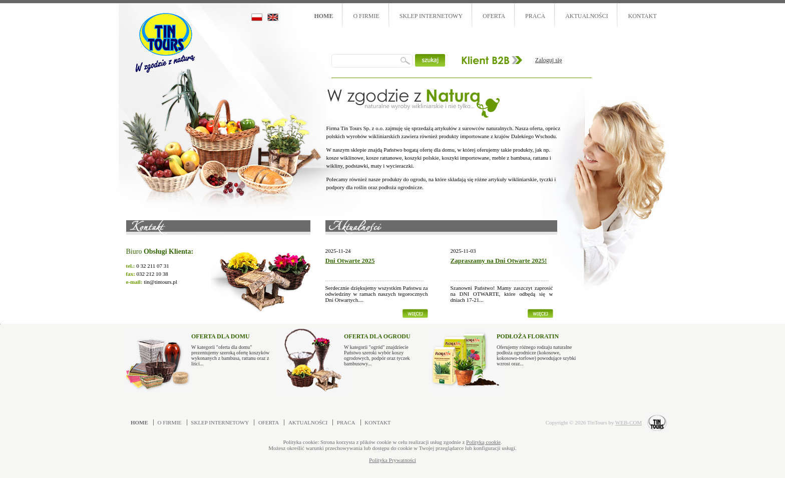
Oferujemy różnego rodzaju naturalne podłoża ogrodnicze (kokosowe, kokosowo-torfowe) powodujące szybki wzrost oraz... (536, 347)
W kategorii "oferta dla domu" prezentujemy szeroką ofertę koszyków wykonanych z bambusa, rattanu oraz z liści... (231, 347)
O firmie (366, 16)
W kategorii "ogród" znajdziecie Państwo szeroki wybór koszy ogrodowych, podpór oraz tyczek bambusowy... (384, 347)
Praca (535, 16)
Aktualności (586, 16)
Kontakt (642, 16)
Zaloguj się (548, 60)
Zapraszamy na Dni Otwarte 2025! (499, 260)
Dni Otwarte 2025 (350, 260)
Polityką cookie (483, 442)
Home (323, 16)
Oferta (494, 16)
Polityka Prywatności (392, 460)
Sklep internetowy (431, 16)
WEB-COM (628, 422)
